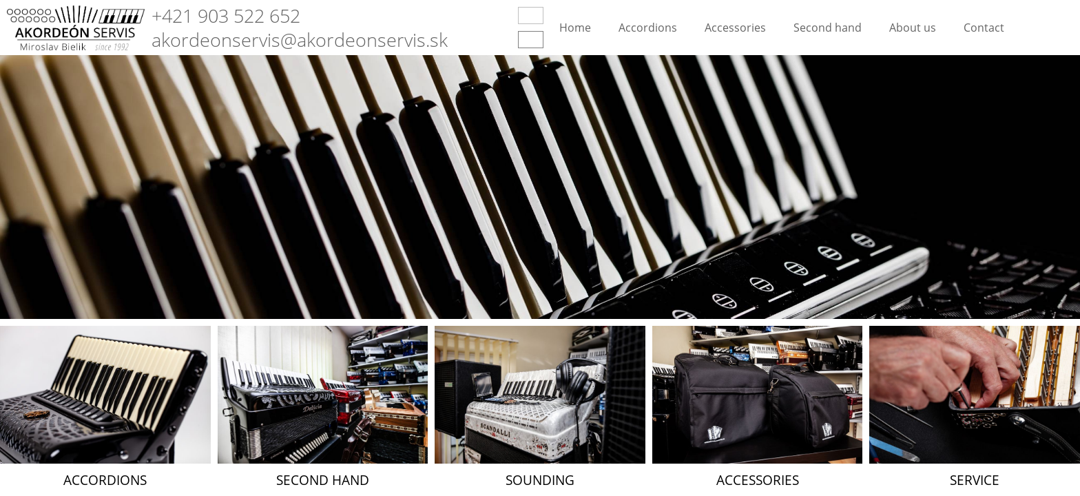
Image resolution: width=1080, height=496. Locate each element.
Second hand (827, 27)
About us (912, 27)
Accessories (735, 27)
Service (974, 480)
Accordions (648, 27)
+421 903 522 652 (226, 15)
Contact (984, 27)
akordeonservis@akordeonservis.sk (300, 39)
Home (575, 27)
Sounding (540, 480)
